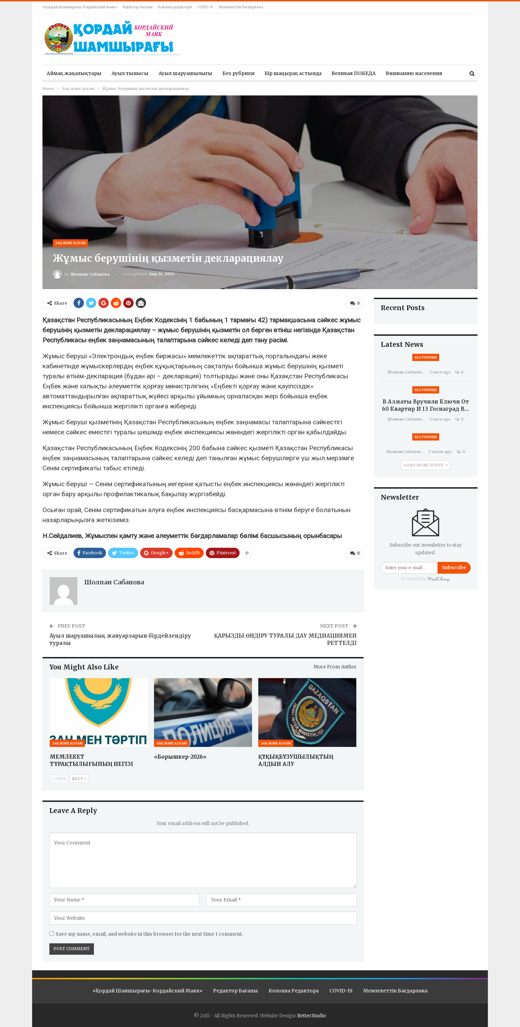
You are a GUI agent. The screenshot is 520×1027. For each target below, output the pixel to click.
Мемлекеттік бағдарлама (241, 7)
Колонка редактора (175, 7)
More (392, 73)
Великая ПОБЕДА (353, 73)
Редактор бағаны (138, 7)
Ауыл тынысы (130, 73)
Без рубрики (238, 73)
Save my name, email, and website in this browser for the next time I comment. (149, 934)
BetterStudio (311, 1015)
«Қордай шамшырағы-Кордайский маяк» (79, 7)
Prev (59, 778)
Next (79, 778)
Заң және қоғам (70, 243)
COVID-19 (205, 7)
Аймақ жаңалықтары (74, 73)
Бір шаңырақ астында (292, 73)
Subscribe (454, 568)
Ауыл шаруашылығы (185, 73)
